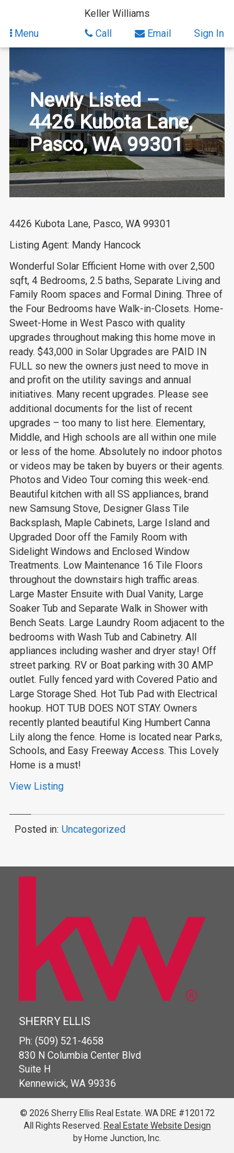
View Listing (36, 786)
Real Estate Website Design (157, 1126)
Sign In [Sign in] (209, 33)
